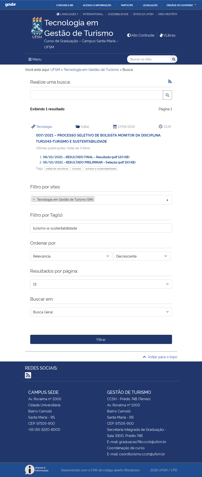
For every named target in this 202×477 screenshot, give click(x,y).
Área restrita (167, 14)
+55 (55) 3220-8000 (44, 429)
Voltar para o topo (160, 356)
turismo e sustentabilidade (101, 168)
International (93, 14)
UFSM (163, 470)
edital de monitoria (57, 168)
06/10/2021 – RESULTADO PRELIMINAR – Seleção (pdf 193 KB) (89, 162)
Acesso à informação (97, 5)
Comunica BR (64, 5)
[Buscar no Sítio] (148, 59)
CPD (174, 470)
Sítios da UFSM (143, 14)
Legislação (150, 5)
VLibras (167, 35)
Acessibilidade (118, 14)
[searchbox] (96, 199)
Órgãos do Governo (180, 5)
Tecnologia (44, 126)
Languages (66, 14)
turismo (76, 168)
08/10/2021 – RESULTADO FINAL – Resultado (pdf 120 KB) (86, 157)
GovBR (10, 5)
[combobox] (101, 200)
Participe (127, 5)
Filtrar (101, 339)
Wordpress (132, 470)
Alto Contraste (140, 35)
